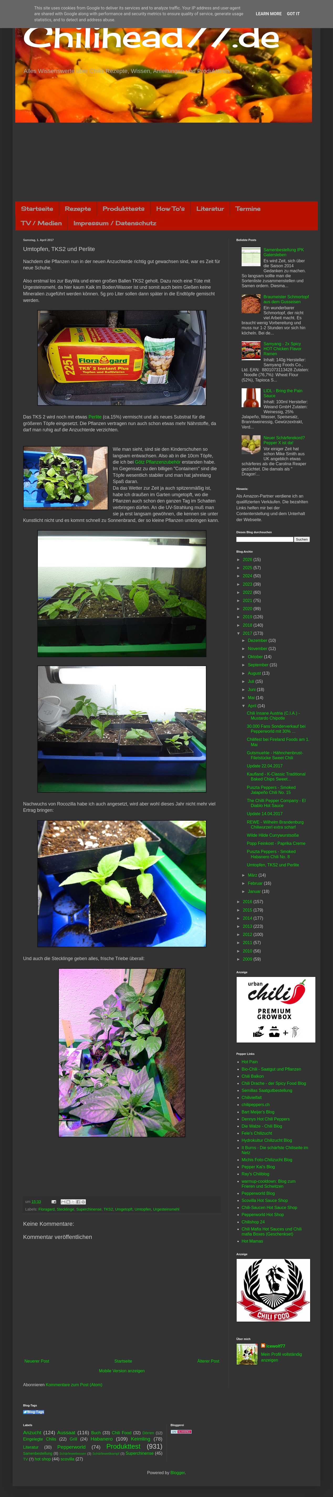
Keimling (140, 1439)
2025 (248, 568)
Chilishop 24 (253, 1222)
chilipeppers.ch (256, 1104)
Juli (251, 681)
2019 (248, 617)
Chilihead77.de (151, 36)
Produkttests (123, 208)
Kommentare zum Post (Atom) (74, 1385)
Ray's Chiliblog (255, 1174)
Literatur (210, 208)
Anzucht (32, 1432)
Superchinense (88, 1209)
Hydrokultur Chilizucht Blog (267, 1140)
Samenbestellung (37, 1453)
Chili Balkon (253, 1076)
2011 (248, 942)
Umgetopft (123, 1209)
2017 (248, 633)
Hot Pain (250, 1062)
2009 (248, 959)
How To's (170, 208)
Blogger (177, 1472)
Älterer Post (208, 1361)
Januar (255, 891)
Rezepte (78, 208)
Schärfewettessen (72, 1454)
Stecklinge (65, 1209)
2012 (248, 934)
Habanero (102, 1439)
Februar (256, 883)
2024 (248, 576)
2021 (248, 600)
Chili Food (121, 1433)
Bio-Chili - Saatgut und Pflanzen (271, 1069)
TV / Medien (41, 223)
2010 (248, 951)
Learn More (269, 13)
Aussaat (66, 1432)
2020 (248, 608)
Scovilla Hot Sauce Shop (265, 1200)
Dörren (148, 1433)
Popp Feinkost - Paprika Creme (276, 843)
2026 (248, 559)
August (255, 673)
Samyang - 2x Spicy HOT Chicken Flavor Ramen (282, 349)
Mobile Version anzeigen (122, 1371)
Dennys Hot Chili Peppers (266, 1119)
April (252, 706)
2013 (248, 926)
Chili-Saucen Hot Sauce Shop (269, 1207)
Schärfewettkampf (105, 1454)
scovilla (67, 1459)
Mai (252, 697)
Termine (248, 208)
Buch (96, 1433)
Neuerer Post (36, 1361)
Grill (73, 1439)
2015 (248, 910)
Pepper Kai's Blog (258, 1167)
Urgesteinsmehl (166, 1209)
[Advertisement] (166, 162)
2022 (248, 592)
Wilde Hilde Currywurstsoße (273, 835)
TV (25, 1459)
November (258, 648)
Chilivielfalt (252, 1097)
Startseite (37, 208)
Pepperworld (71, 1447)
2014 (248, 918)
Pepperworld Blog (258, 1193)
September (259, 665)
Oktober (256, 657)
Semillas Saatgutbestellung (267, 1090)
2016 (248, 901)
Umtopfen (143, 1209)
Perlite (95, 417)
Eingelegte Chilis (39, 1439)
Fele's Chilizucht (257, 1133)
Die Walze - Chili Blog (262, 1126)
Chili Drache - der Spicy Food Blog (274, 1083)
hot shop (43, 1459)
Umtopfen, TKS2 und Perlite (273, 865)
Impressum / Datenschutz (115, 223)
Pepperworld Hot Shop (263, 1214)
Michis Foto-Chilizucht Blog (267, 1160)
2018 (248, 625)
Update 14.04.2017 (265, 814)
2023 (248, 584)
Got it (293, 13)
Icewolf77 (275, 1346)
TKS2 (108, 1209)
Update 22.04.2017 (265, 766)
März (253, 875)
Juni (252, 689)
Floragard (46, 1209)
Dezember (258, 640)
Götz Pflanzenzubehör (158, 462)
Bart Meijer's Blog (258, 1112)
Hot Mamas (252, 1241)
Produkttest (123, 1446)
